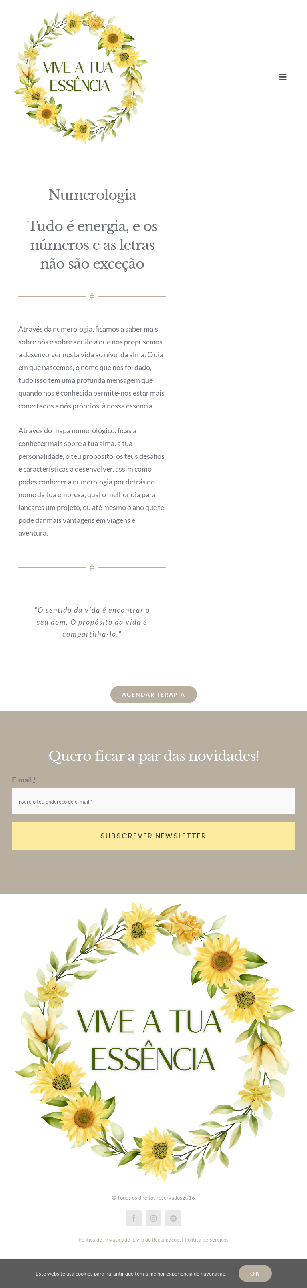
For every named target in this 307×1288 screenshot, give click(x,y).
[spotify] (173, 1218)
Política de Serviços (207, 1239)
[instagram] (153, 1218)
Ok (255, 1273)
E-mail (24, 779)
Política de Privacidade (104, 1239)
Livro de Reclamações (157, 1239)
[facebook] (134, 1218)
